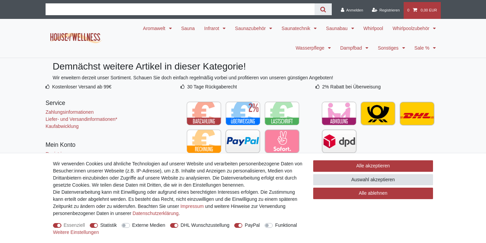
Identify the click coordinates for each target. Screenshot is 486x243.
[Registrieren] (385, 10)
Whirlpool (373, 28)
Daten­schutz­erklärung (156, 213)
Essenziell (74, 225)
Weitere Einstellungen (76, 232)
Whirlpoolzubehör (412, 28)
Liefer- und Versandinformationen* (81, 119)
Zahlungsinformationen (69, 112)
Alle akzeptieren (373, 165)
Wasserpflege (311, 48)
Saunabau (337, 28)
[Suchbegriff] (180, 9)
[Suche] (323, 9)
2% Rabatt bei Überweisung (351, 86)
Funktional (286, 225)
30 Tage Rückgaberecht (212, 86)
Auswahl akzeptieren (373, 179)
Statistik (108, 225)
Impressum (192, 206)
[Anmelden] (352, 10)
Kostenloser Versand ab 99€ (81, 86)
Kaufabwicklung (62, 126)
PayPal (252, 225)
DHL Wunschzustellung (205, 225)
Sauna (188, 28)
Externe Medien (148, 225)
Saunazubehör (251, 28)
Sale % (422, 48)
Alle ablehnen (373, 193)
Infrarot (212, 28)
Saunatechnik (296, 28)
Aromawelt (155, 28)
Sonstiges (389, 48)
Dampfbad (351, 48)
